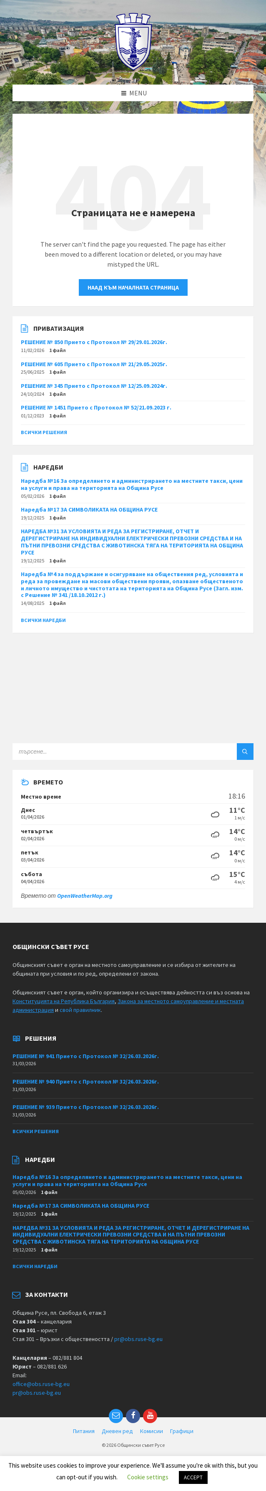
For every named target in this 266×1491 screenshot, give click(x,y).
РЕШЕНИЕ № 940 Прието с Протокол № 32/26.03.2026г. (86, 1081)
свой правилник (80, 1010)
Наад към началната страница (133, 287)
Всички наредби (43, 620)
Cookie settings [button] (147, 1477)
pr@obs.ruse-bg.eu (138, 1339)
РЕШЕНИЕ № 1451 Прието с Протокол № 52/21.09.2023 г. (96, 407)
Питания (84, 1431)
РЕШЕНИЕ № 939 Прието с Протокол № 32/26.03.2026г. (86, 1107)
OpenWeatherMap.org (85, 895)
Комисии (151, 1431)
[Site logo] (133, 68)
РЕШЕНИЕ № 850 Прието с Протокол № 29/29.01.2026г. (94, 342)
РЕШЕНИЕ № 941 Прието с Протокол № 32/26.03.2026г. (86, 1056)
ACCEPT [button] (193, 1477)
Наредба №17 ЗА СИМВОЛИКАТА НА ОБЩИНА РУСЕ (89, 509)
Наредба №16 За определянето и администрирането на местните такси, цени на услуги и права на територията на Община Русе (132, 484)
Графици (181, 1431)
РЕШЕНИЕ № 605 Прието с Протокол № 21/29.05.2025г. (94, 364)
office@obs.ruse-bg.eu (41, 1384)
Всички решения (44, 432)
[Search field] (117, 751)
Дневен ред (117, 1431)
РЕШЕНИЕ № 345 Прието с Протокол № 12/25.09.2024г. (94, 386)
